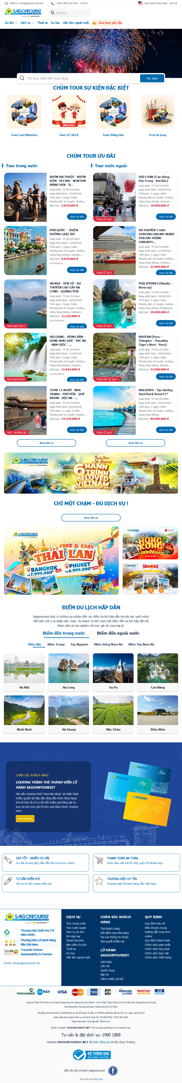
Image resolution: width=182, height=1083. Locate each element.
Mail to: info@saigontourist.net (24, 3)
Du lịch (11, 23)
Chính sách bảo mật (157, 953)
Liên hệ (173, 3)
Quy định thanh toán (157, 940)
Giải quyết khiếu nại (112, 941)
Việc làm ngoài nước (76, 23)
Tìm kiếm (152, 78)
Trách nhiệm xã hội (111, 979)
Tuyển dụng (107, 970)
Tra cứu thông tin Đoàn (114, 937)
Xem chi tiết (77, 216)
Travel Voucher (75, 940)
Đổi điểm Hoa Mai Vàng (114, 933)
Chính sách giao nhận (158, 945)
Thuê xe (42, 23)
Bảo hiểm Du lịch (76, 945)
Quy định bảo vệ (155, 923)
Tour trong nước (76, 923)
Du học (55, 23)
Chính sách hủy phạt (157, 949)
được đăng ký (101, 1042)
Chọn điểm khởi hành (155, 3)
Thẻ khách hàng (110, 928)
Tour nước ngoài (76, 928)
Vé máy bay (73, 936)
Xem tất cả (46, 442)
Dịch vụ (27, 23)
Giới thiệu (106, 962)
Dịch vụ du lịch (75, 932)
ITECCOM (97, 1079)
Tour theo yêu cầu (107, 23)
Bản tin (104, 974)
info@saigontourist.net (26, 963)
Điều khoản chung (156, 928)
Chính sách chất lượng (158, 957)
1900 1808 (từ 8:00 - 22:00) (69, 3)
